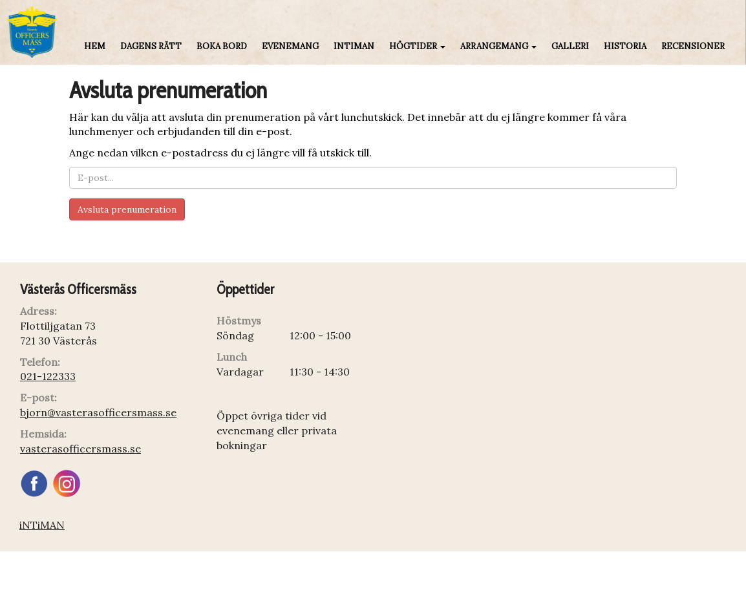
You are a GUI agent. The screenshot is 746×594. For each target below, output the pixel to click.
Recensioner (693, 46)
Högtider (417, 46)
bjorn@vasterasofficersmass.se (98, 412)
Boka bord (222, 46)
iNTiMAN (354, 46)
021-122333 (48, 376)
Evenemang (290, 46)
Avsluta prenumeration (127, 209)
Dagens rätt (151, 46)
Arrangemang (498, 46)
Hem (94, 46)
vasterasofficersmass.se (80, 448)
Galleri (570, 46)
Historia (625, 46)
